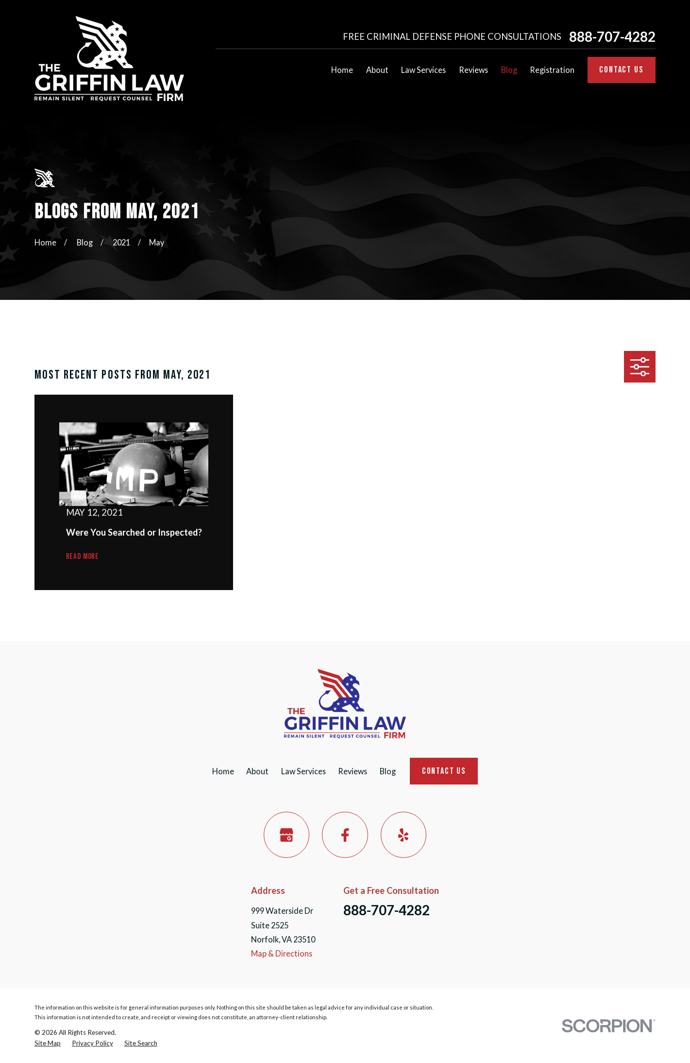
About (257, 771)
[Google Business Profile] (287, 835)
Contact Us (621, 70)
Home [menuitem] (342, 69)
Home (223, 771)
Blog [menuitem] (509, 69)
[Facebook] (345, 835)
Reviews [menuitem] (473, 69)
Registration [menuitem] (552, 69)
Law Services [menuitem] (423, 69)
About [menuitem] (377, 69)
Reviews (352, 771)
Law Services (303, 771)
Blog (388, 771)
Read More (82, 557)
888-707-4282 (612, 37)
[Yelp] (404, 835)
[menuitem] (47, 1043)
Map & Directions (281, 953)
